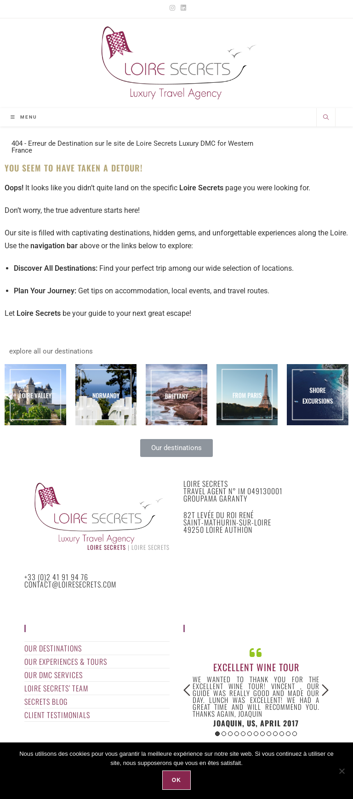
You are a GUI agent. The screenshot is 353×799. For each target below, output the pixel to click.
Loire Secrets (106, 547)
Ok (176, 780)
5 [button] (243, 733)
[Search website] (325, 118)
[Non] (341, 771)
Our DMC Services (53, 674)
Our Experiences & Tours (65, 661)
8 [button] (262, 733)
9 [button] (269, 733)
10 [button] (275, 733)
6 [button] (249, 733)
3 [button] (230, 733)
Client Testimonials (57, 714)
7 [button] (256, 733)
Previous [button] (186, 690)
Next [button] (325, 690)
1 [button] (217, 733)
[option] (256, 686)
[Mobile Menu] (24, 117)
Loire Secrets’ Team (56, 688)
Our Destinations (53, 648)
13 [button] (294, 733)
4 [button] (236, 733)
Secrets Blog (46, 701)
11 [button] (281, 733)
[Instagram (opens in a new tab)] (172, 8)
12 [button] (288, 733)
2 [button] (224, 733)
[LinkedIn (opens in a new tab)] (182, 8)
